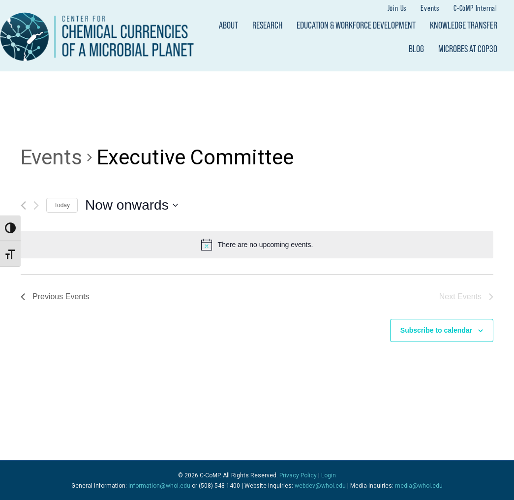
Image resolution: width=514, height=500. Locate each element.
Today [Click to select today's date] (62, 205)
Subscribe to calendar (436, 330)
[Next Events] (36, 205)
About (228, 25)
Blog (416, 48)
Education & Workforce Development (356, 25)
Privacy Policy (298, 475)
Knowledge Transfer (463, 25)
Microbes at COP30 (467, 48)
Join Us (397, 7)
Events (430, 7)
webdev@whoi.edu (320, 485)
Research (267, 25)
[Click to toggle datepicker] (131, 205)
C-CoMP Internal (475, 7)
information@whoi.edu (159, 485)
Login (328, 475)
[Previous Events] (23, 205)
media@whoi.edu (419, 485)
